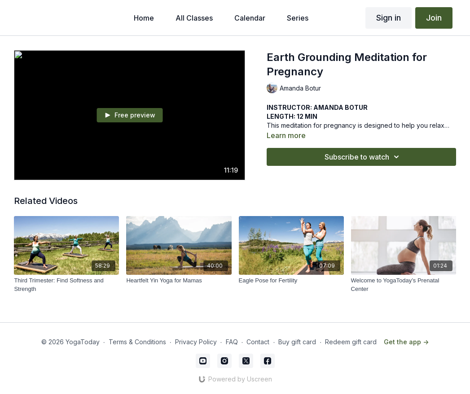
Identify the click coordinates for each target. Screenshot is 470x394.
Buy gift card (297, 342)
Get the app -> (406, 342)
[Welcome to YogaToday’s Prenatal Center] (403, 285)
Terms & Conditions (137, 342)
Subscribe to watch (363, 157)
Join (434, 17)
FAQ (232, 342)
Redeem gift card (351, 342)
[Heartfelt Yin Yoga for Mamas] (178, 280)
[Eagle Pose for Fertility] (291, 280)
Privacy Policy (196, 342)
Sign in (388, 17)
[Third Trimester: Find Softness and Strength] (66, 285)
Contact (257, 342)
